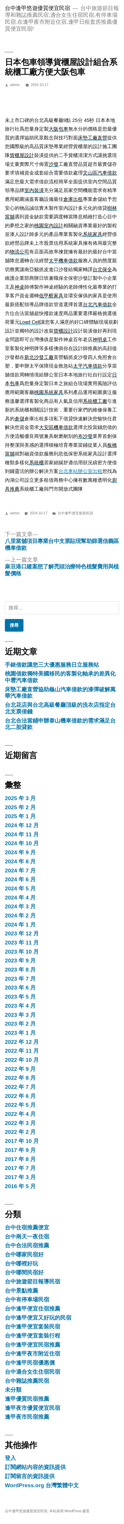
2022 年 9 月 (20, 1069)
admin (15, 85)
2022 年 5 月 (20, 1105)
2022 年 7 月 (20, 1087)
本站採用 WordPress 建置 (69, 1511)
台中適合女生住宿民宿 (32, 1372)
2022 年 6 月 (20, 1096)
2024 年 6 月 (20, 879)
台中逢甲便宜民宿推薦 (32, 1345)
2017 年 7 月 (20, 1168)
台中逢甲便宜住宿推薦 (32, 1309)
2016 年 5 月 (20, 1186)
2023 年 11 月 (22, 943)
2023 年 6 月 (20, 988)
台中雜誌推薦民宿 (27, 1381)
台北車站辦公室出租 (80, 471)
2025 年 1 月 (20, 816)
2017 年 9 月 (20, 1150)
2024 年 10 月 (22, 843)
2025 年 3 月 (20, 798)
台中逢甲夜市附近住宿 (32, 1354)
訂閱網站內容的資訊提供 (35, 1467)
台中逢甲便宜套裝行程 (32, 1336)
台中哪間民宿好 (24, 1272)
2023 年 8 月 (20, 970)
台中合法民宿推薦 (27, 1245)
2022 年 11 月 (22, 1051)
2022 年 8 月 (20, 1078)
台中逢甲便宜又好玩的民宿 (38, 1318)
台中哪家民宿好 (24, 1255)
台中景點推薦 (21, 1291)
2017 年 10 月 (22, 1141)
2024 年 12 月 (22, 825)
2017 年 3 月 (20, 1177)
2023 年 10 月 (22, 952)
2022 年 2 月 (20, 1132)
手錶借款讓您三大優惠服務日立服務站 (52, 665)
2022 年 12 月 (22, 1042)
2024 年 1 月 (20, 925)
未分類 (13, 1390)
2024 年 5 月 (20, 888)
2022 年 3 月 (20, 1123)
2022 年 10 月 (22, 1060)
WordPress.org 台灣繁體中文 (42, 1485)
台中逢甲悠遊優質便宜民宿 (37, 8)
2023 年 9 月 (20, 961)
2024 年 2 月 (20, 916)
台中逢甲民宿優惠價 (30, 1363)
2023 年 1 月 (20, 1033)
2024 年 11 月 (22, 834)
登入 (10, 1458)
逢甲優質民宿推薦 (27, 1399)
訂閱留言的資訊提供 (30, 1476)
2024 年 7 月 (20, 871)
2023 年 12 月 (22, 933)
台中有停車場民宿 (27, 1300)
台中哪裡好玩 (21, 1264)
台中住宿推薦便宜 (27, 1227)
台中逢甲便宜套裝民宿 (75, 513)
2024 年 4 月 (20, 898)
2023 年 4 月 (20, 1006)
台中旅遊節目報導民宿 (32, 1282)
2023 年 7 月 (20, 979)
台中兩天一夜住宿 (27, 1237)
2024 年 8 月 (20, 861)
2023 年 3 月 (20, 1015)
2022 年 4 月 (20, 1114)
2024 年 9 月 (20, 852)
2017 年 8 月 (20, 1159)
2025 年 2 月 (20, 807)
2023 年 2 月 (20, 1024)
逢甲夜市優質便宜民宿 (32, 1408)
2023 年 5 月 (20, 997)
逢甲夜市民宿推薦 (27, 1417)
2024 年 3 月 (20, 906)
